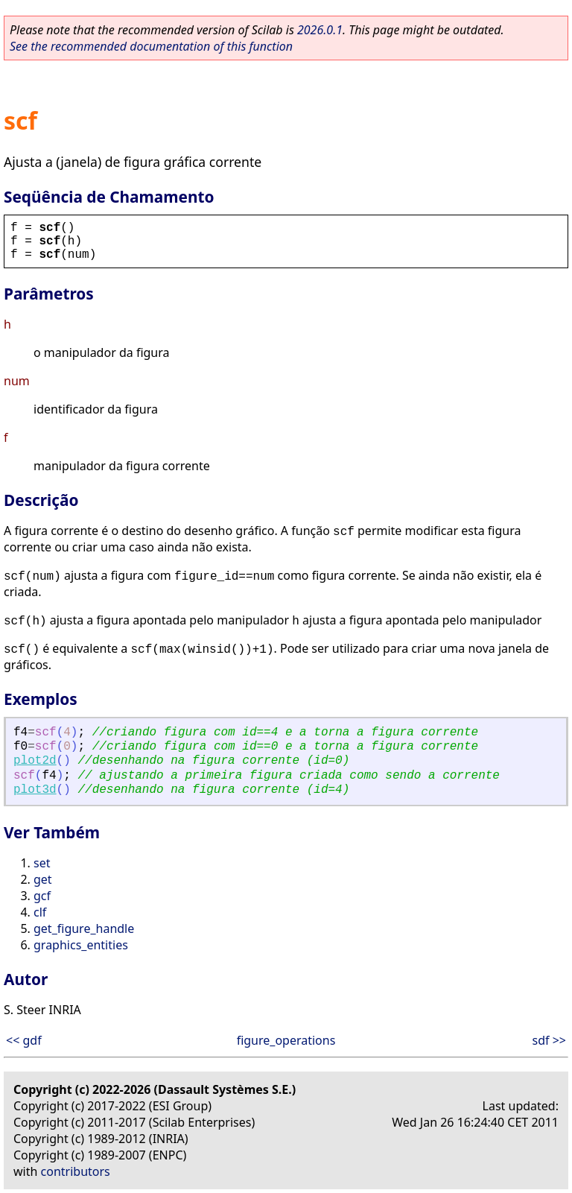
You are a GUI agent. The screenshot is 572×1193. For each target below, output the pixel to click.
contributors (75, 1171)
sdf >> (549, 1040)
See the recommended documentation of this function (151, 46)
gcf (42, 895)
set (42, 863)
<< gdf (24, 1040)
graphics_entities (81, 945)
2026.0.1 (320, 30)
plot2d (35, 761)
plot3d (35, 790)
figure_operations (286, 1040)
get (43, 879)
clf (40, 912)
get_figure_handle (84, 928)
